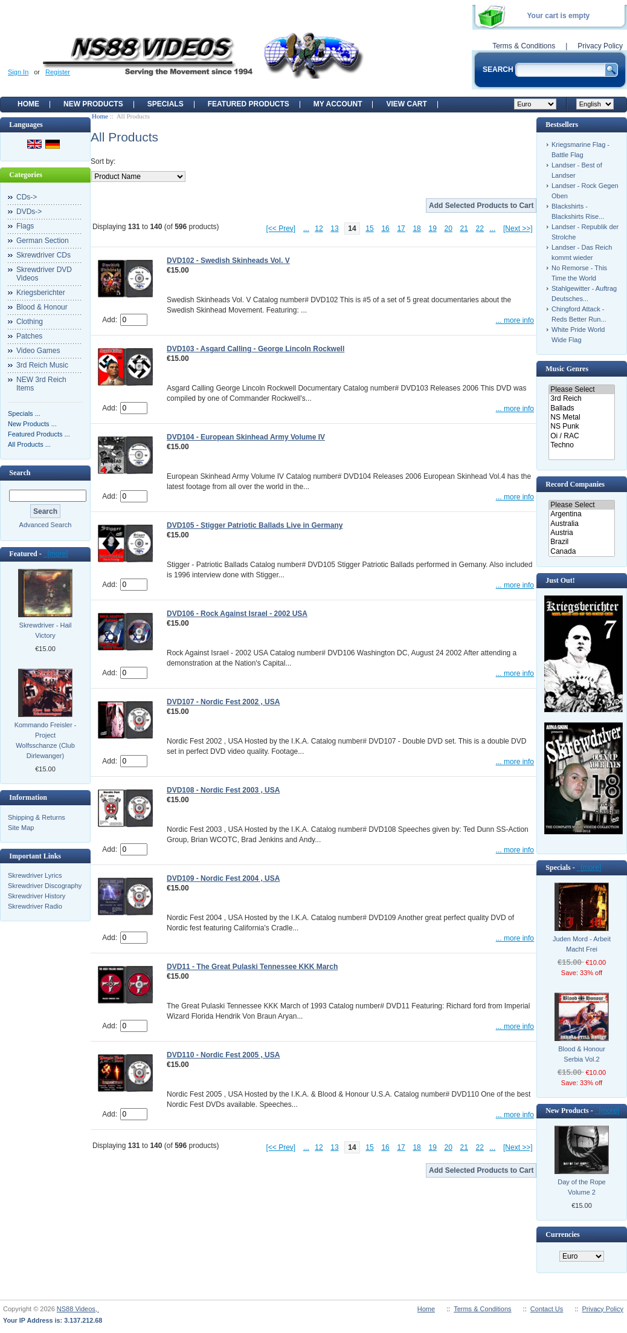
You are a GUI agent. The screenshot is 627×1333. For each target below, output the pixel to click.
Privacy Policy (600, 46)
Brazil (581, 541)
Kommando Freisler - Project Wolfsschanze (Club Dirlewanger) (45, 740)
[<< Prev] (281, 228)
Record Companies (575, 484)
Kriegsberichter (40, 292)
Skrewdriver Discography (45, 885)
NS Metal (581, 417)
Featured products (248, 104)
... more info (515, 320)
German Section (42, 240)
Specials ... (24, 413)
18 (416, 228)
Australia (581, 523)
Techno (581, 445)
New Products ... (32, 423)
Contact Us (546, 1308)
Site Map (21, 827)
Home (28, 104)
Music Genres (566, 369)
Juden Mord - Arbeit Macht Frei (582, 944)
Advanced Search (45, 524)
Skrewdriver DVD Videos (44, 273)
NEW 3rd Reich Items (41, 383)
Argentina (581, 514)
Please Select (581, 389)
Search (19, 473)
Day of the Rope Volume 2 (582, 1187)
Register (57, 72)
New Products (93, 104)
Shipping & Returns (36, 817)
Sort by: (103, 161)
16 (385, 228)
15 (369, 228)
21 (464, 228)
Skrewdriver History (36, 896)
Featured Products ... (39, 434)
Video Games (38, 350)
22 (480, 228)
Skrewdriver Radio (35, 906)
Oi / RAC (581, 436)
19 (432, 228)
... (306, 228)
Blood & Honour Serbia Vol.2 (581, 1054)
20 (448, 228)
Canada (581, 551)
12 (319, 228)
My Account (338, 104)
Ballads (581, 408)
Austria (581, 532)
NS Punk (581, 426)
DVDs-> (29, 211)
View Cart (406, 104)
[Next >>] (518, 228)
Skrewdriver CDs (43, 255)
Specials (165, 104)
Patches (29, 336)
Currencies (562, 1234)
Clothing (29, 321)
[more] (55, 554)
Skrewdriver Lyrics (35, 875)
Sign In (18, 72)
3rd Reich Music (42, 365)
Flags (25, 226)
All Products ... (29, 444)
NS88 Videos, (78, 1308)
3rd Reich (581, 398)
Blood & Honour (42, 307)
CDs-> (26, 197)
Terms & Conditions (523, 46)
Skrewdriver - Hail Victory (45, 630)
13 (334, 228)
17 (401, 228)
